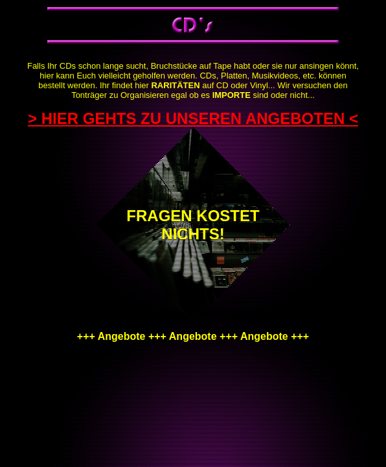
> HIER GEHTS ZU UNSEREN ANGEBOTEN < (193, 118)
